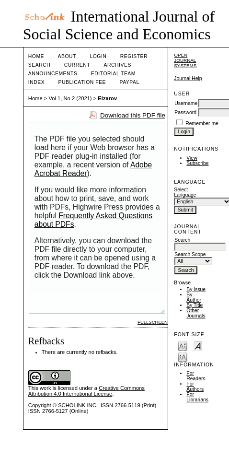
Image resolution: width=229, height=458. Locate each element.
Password (185, 112)
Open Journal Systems (185, 60)
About (67, 56)
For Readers (195, 376)
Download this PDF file (132, 115)
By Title (194, 305)
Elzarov (107, 98)
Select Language (185, 192)
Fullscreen (152, 322)
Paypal (129, 82)
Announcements (53, 73)
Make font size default (198, 345)
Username (185, 103)
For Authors (195, 386)
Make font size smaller (182, 345)
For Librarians (197, 397)
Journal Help (188, 78)
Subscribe (197, 163)
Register (134, 56)
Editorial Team (113, 73)
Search (39, 65)
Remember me (201, 123)
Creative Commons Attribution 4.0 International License (86, 391)
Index (36, 82)
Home (36, 56)
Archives (117, 65)
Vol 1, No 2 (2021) (70, 98)
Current (77, 65)
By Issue (196, 289)
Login (98, 56)
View (191, 158)
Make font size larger (182, 356)
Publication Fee (82, 82)
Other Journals (195, 313)
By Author (193, 297)
